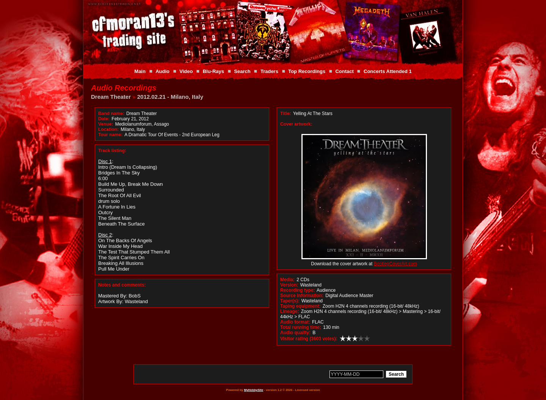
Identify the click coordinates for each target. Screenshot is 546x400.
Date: (104, 118)
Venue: (105, 124)
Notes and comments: (122, 285)
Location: (108, 129)
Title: (286, 113)
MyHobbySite (253, 390)
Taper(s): (289, 301)
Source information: (301, 295)
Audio (162, 71)
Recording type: (297, 290)
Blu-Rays (213, 71)
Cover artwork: (296, 124)
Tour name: (110, 134)
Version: (289, 285)
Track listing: (112, 150)
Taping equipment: (300, 306)
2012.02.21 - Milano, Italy (170, 96)
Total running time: (300, 327)
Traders (269, 71)
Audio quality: (295, 332)
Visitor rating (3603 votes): (308, 338)
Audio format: (295, 322)
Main (140, 71)
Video (186, 71)
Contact (344, 71)
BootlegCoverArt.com (395, 263)
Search (242, 71)
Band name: (111, 113)
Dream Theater (111, 96)
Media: (287, 279)
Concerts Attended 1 (388, 71)
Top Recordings (306, 71)
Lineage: (289, 311)
